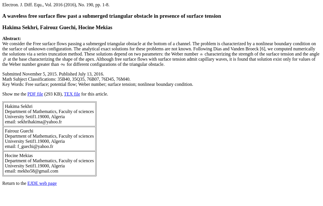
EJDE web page (42, 183)
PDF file (35, 94)
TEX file (72, 94)
